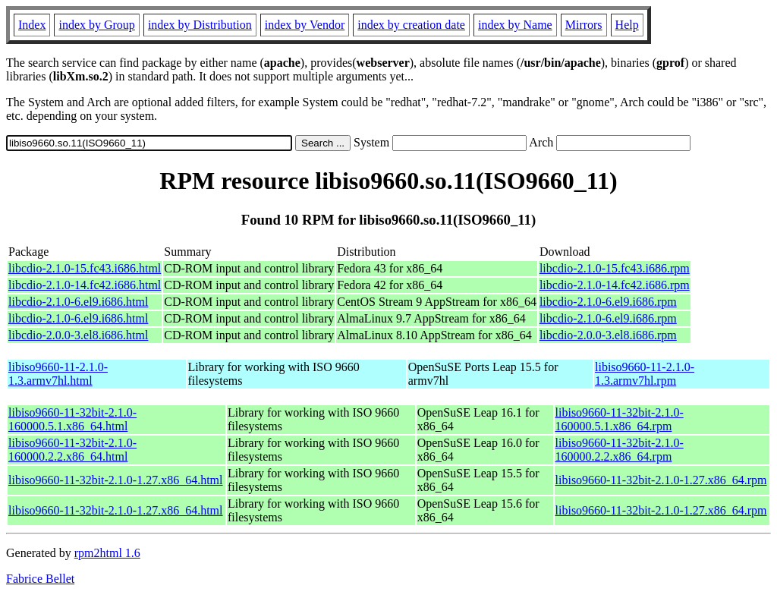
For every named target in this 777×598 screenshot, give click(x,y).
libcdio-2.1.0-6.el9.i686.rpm (608, 301)
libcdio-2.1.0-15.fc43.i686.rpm (614, 268)
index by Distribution (200, 24)
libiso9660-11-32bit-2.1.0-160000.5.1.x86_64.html (72, 419)
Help (627, 24)
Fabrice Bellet (40, 578)
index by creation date (411, 24)
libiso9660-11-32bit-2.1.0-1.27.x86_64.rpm (661, 480)
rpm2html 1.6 (107, 552)
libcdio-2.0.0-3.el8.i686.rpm (608, 335)
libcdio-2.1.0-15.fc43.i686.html (84, 268)
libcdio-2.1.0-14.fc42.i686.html (84, 285)
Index (32, 24)
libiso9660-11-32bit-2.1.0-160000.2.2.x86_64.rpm (619, 449)
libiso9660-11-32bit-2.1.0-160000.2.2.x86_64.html (72, 449)
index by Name (515, 24)
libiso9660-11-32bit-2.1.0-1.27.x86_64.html (115, 480)
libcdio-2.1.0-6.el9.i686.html (78, 301)
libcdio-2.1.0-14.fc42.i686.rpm (614, 285)
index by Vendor (304, 24)
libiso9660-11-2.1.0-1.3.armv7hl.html (58, 373)
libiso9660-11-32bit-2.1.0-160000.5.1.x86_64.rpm (619, 419)
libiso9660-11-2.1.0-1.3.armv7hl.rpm (644, 373)
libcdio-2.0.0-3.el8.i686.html (78, 335)
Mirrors (583, 24)
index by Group (96, 24)
